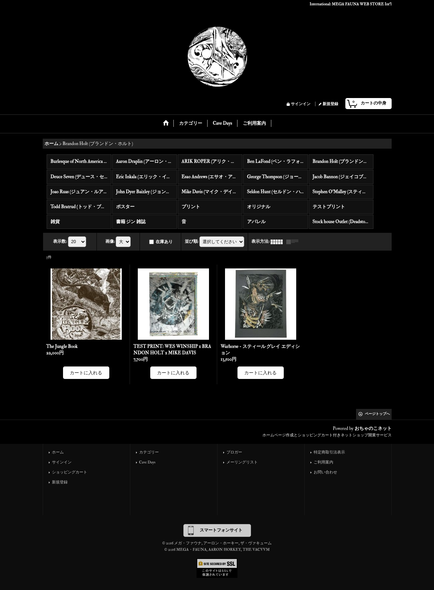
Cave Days (147, 462)
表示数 (60, 241)
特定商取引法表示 (329, 452)
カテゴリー (149, 452)
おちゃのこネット (373, 428)
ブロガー (234, 452)
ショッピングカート (69, 472)
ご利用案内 (323, 462)
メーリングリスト (242, 462)
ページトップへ (377, 414)
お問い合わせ (325, 472)
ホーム (58, 452)
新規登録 (330, 104)
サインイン (300, 104)
